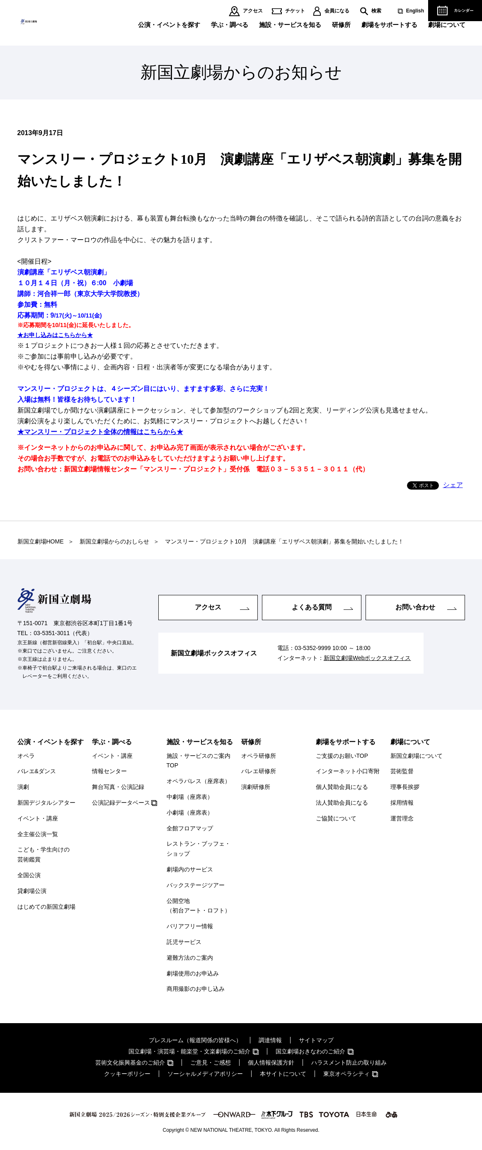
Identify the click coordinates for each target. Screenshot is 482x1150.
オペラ (26, 755)
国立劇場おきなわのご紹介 (310, 1051)
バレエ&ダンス (36, 771)
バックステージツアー (196, 885)
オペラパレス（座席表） (198, 781)
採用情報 (402, 802)
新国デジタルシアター (46, 802)
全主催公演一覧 (37, 834)
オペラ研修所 (258, 755)
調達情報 (270, 1040)
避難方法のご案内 (190, 957)
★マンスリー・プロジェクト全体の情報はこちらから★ (100, 431)
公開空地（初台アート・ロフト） (198, 906)
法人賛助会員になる (342, 802)
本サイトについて (283, 1073)
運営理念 (402, 818)
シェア (453, 484)
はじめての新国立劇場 (46, 906)
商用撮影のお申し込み (196, 988)
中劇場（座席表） (190, 796)
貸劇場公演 (31, 891)
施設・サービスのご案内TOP (198, 760)
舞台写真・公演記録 (118, 787)
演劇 (23, 787)
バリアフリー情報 (190, 926)
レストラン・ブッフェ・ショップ (198, 848)
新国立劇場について (416, 755)
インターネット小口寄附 (348, 771)
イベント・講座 (37, 818)
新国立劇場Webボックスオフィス (367, 658)
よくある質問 (312, 607)
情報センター (109, 771)
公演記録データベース (121, 802)
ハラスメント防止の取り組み (349, 1062)
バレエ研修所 (258, 771)
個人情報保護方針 (271, 1062)
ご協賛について (336, 818)
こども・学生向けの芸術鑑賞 (43, 854)
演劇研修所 (255, 787)
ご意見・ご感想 (210, 1062)
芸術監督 (402, 771)
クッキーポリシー (127, 1073)
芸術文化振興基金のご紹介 (130, 1062)
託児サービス (184, 942)
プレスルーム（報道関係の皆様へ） (195, 1040)
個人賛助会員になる (342, 787)
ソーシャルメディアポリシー (205, 1073)
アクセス (253, 11)
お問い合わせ (415, 607)
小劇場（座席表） (190, 812)
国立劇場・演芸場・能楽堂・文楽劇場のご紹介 (189, 1051)
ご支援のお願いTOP (342, 755)
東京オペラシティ (346, 1073)
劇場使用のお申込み (193, 973)
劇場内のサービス (190, 869)
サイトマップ (316, 1040)
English (415, 11)
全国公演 (29, 875)
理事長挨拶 (404, 787)
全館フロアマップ (190, 828)
